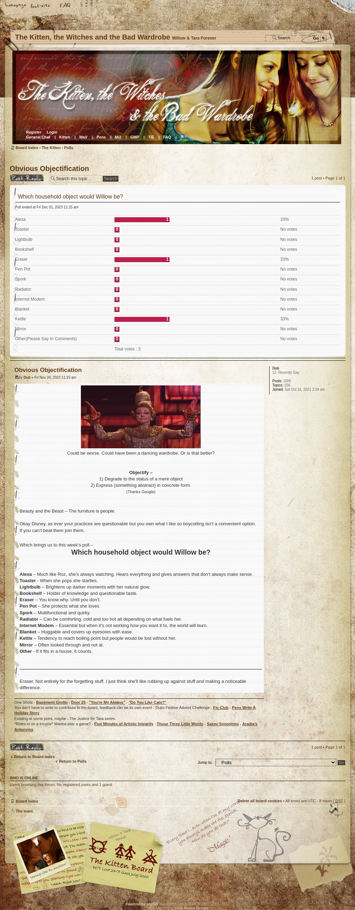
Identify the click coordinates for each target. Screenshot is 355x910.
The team (24, 811)
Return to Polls (73, 761)
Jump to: (205, 762)
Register (34, 132)
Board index (176, 97)
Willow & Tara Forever (123, 855)
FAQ (65, 6)
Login (52, 132)
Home (16, 6)
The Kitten (51, 148)
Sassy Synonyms (223, 724)
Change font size (40, 6)
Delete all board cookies (259, 801)
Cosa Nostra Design (191, 908)
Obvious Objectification (49, 168)
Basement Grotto (51, 702)
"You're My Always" (107, 702)
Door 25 (78, 702)
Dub (27, 377)
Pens (101, 137)
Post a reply (28, 177)
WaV (83, 137)
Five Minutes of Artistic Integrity (123, 724)
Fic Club (221, 707)
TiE (151, 137)
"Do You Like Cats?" (147, 702)
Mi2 (118, 137)
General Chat (38, 137)
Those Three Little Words (180, 724)
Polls (68, 148)
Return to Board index (34, 757)
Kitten (64, 137)
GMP (134, 137)
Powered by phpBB (142, 904)
